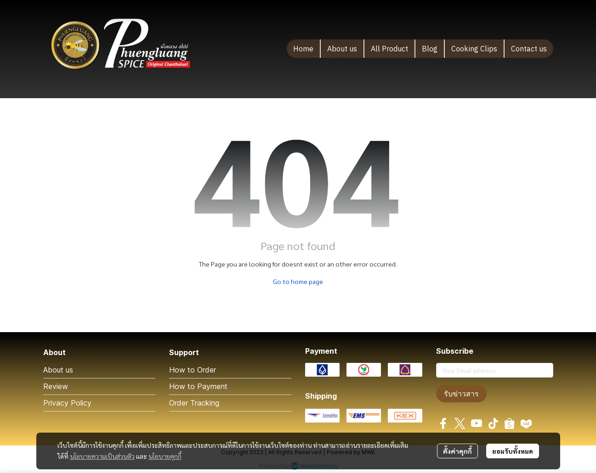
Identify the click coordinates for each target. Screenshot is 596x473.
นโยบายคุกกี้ (165, 456)
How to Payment (198, 386)
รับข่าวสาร (461, 393)
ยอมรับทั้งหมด (512, 451)
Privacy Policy (67, 402)
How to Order (192, 369)
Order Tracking (194, 402)
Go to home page (298, 281)
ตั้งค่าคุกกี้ (457, 451)
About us (58, 369)
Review (55, 386)
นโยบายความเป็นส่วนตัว (102, 456)
